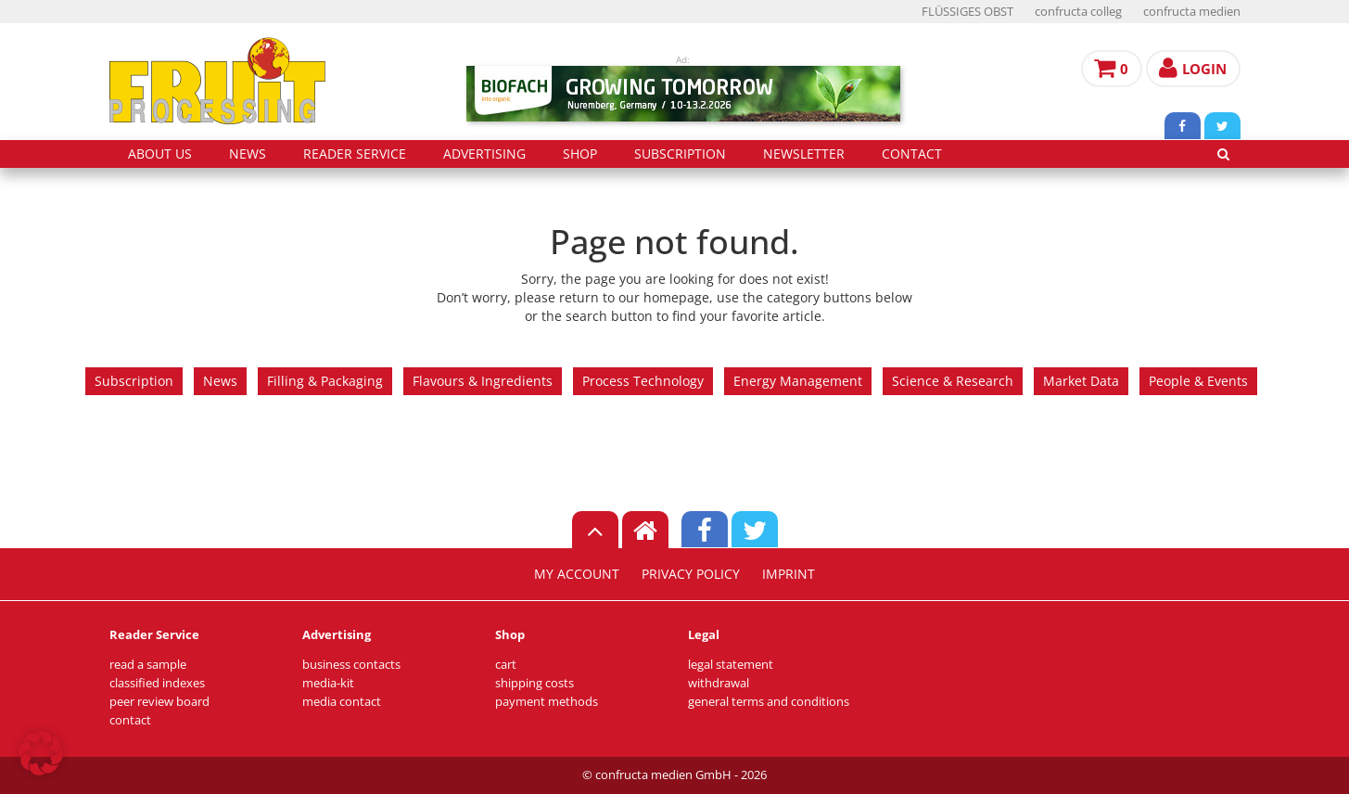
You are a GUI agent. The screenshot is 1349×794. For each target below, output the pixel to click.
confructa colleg (1078, 11)
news (247, 154)
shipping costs (534, 683)
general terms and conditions (768, 702)
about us (160, 154)
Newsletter (804, 154)
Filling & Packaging (325, 381)
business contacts (351, 664)
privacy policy (691, 574)
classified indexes (157, 683)
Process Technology (643, 381)
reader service (354, 154)
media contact (341, 702)
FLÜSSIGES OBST (967, 11)
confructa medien (1192, 11)
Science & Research (952, 381)
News (220, 381)
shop (580, 154)
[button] (41, 753)
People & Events (1198, 381)
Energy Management (797, 381)
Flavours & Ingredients (483, 381)
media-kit (328, 683)
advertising (484, 154)
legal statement (730, 664)
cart (505, 664)
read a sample (147, 664)
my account (576, 574)
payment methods (546, 702)
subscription (680, 154)
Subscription (134, 381)
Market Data (1081, 381)
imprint (788, 574)
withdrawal (718, 683)
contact (912, 154)
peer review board (159, 702)
